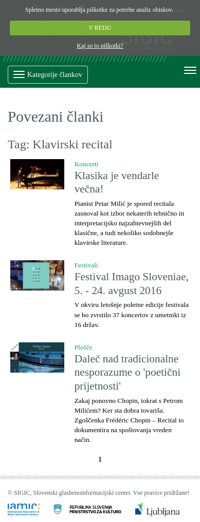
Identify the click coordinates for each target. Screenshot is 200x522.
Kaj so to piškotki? (100, 45)
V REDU (100, 27)
